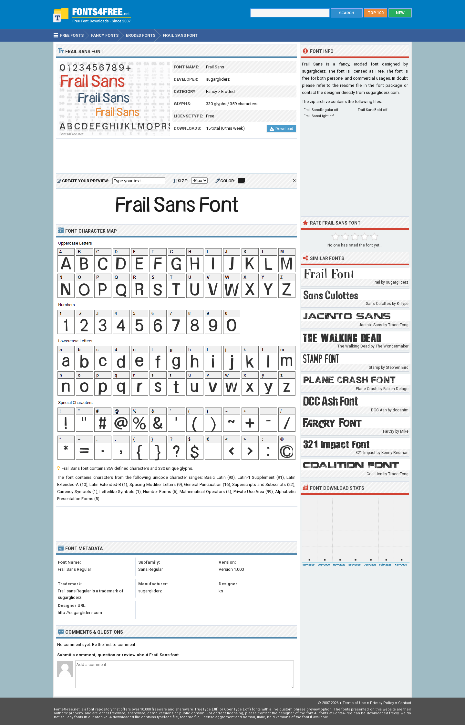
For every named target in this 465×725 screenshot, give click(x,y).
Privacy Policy (382, 703)
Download (281, 128)
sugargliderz (218, 79)
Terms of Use (354, 703)
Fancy (211, 91)
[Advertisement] (176, 156)
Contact (404, 703)
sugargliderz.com (382, 92)
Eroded (228, 91)
